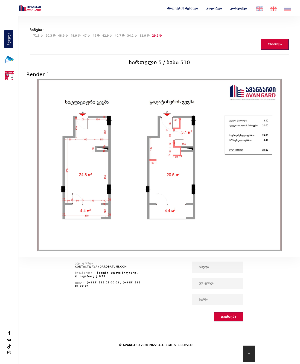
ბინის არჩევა (275, 44)
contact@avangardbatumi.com (101, 266)
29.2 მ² (157, 35)
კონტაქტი (238, 8)
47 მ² (86, 35)
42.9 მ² (107, 35)
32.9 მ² (145, 35)
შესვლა (9, 39)
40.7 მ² (120, 35)
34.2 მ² (132, 35)
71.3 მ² (38, 35)
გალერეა (214, 8)
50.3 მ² (51, 35)
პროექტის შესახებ (182, 8)
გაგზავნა (228, 316)
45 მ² (96, 35)
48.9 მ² (63, 35)
